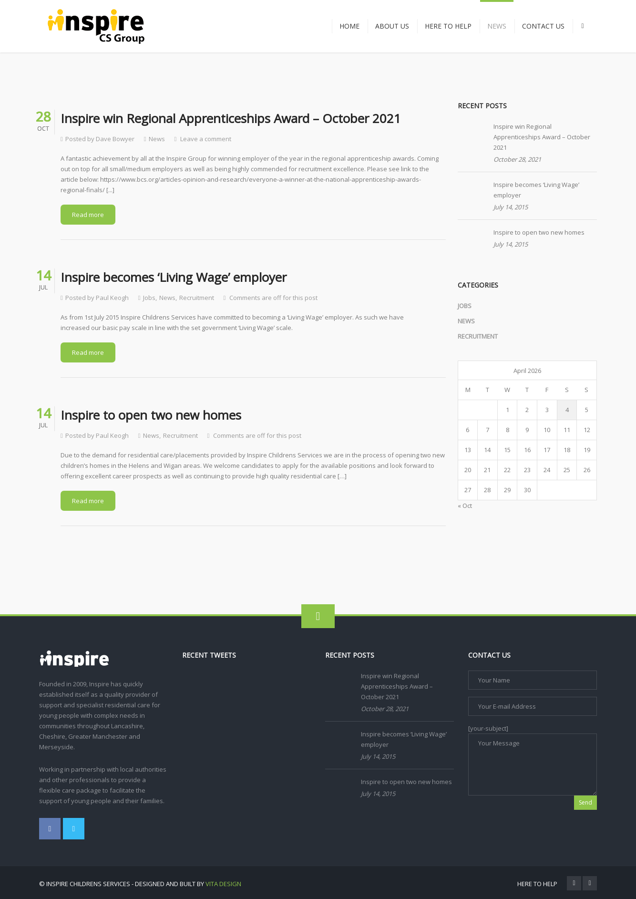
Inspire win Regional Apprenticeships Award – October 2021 (541, 137)
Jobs (149, 297)
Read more (88, 214)
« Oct (465, 505)
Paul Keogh (112, 297)
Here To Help (537, 883)
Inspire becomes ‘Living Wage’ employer (536, 189)
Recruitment (196, 297)
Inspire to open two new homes (539, 232)
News (157, 138)
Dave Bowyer (115, 138)
